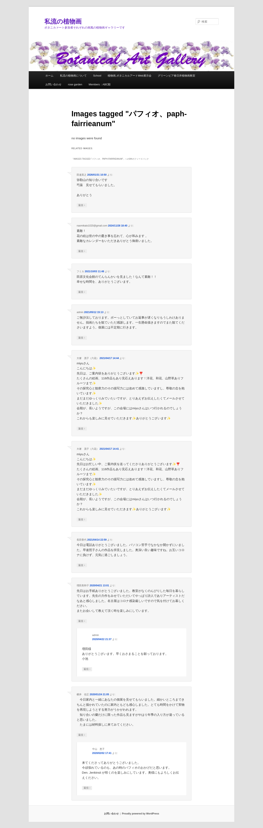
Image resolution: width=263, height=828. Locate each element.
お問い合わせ (53, 84)
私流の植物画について (73, 75)
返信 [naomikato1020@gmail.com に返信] (81, 251)
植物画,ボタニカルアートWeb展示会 (129, 75)
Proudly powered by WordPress (140, 813)
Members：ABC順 (100, 84)
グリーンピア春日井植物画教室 (176, 75)
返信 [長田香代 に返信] (81, 565)
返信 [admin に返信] (81, 338)
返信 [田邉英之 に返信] (81, 205)
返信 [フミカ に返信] (81, 292)
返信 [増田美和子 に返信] (81, 621)
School (97, 75)
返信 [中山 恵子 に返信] (87, 788)
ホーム (49, 75)
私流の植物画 (63, 21)
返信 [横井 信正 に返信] (81, 735)
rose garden (75, 84)
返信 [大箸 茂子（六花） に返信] (81, 429)
